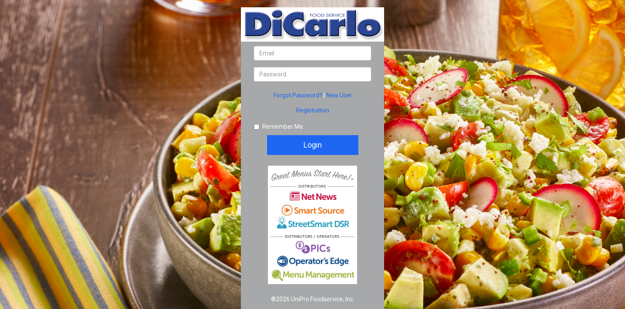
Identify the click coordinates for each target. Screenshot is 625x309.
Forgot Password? (298, 95)
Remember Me (278, 126)
